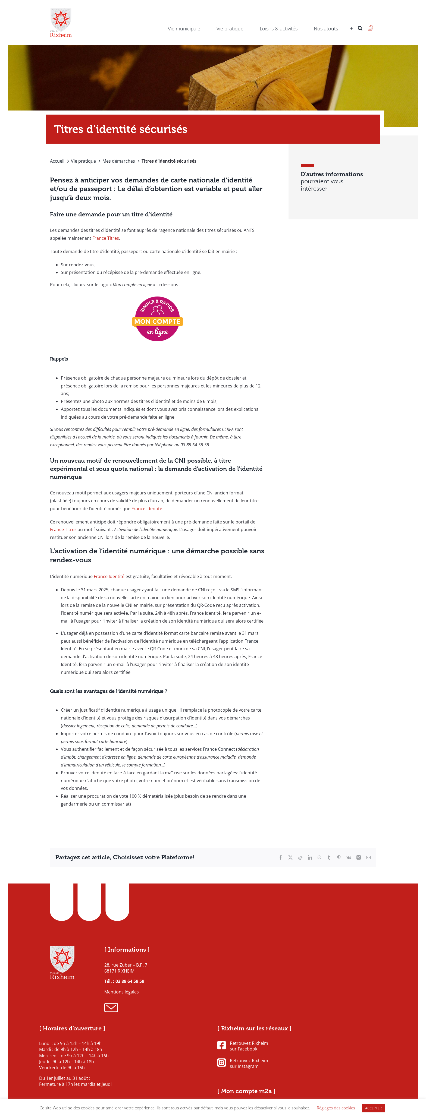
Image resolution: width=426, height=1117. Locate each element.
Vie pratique (83, 161)
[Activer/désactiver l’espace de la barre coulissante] (350, 20)
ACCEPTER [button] (373, 1108)
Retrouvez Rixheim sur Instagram (242, 1063)
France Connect (219, 749)
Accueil (57, 161)
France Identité (146, 509)
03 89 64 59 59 (129, 981)
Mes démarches (118, 161)
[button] (360, 20)
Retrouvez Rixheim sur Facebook (242, 1046)
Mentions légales (121, 992)
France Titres (105, 238)
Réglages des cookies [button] (336, 1107)
